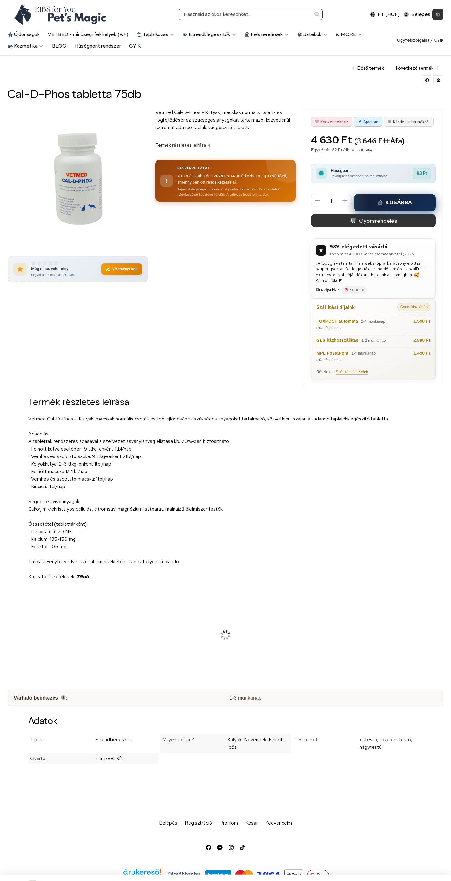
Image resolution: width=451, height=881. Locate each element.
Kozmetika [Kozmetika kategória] (26, 46)
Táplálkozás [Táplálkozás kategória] (155, 34)
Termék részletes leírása (183, 145)
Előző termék (367, 68)
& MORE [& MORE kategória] (349, 34)
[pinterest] (438, 80)
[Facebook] (208, 847)
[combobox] (251, 14)
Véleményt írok (121, 269)
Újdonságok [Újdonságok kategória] (24, 34)
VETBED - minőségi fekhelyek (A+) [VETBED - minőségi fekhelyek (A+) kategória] (88, 34)
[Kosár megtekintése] (437, 14)
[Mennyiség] (331, 200)
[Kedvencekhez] (331, 122)
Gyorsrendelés (373, 220)
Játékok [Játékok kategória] (312, 34)
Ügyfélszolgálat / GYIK (420, 40)
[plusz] (344, 200)
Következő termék (417, 68)
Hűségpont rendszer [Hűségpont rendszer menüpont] (98, 46)
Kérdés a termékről (409, 121)
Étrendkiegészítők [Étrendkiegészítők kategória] (209, 34)
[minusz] (317, 200)
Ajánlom (368, 121)
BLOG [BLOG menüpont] (59, 46)
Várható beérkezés (40, 698)
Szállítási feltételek (352, 372)
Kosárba (394, 202)
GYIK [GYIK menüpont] (135, 46)
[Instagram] (231, 847)
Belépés (168, 823)
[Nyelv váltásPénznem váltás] (385, 14)
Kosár (252, 823)
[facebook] (427, 80)
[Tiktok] (242, 847)
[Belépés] (417, 14)
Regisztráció (198, 823)
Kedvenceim (278, 823)
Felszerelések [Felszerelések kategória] (267, 34)
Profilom (229, 823)
